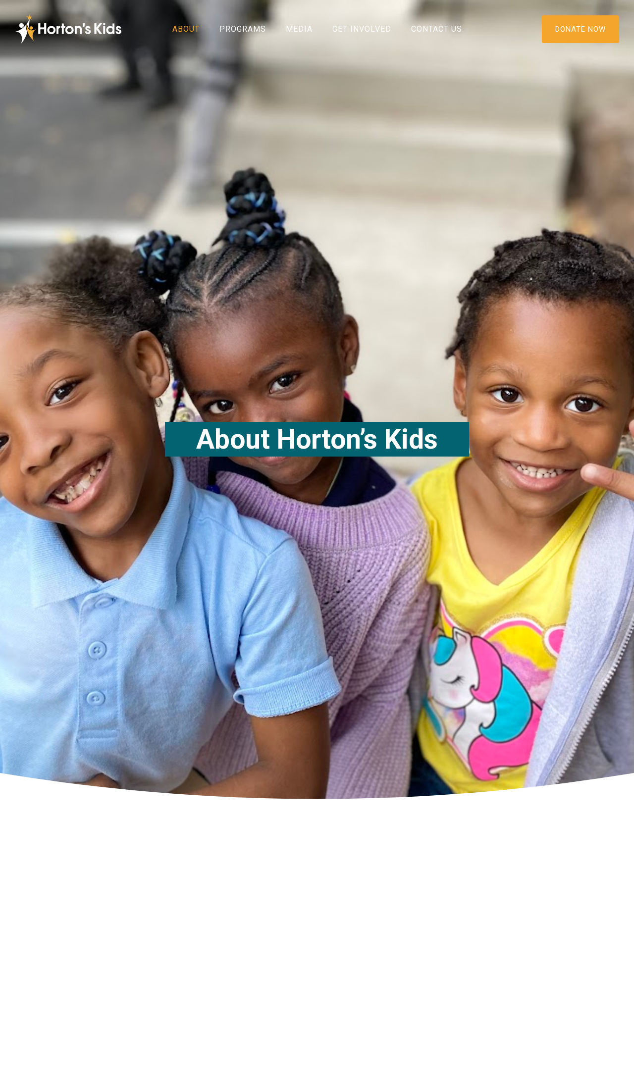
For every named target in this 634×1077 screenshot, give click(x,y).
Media (299, 29)
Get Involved (361, 29)
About (186, 29)
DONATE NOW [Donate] (580, 29)
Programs (242, 29)
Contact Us (436, 29)
